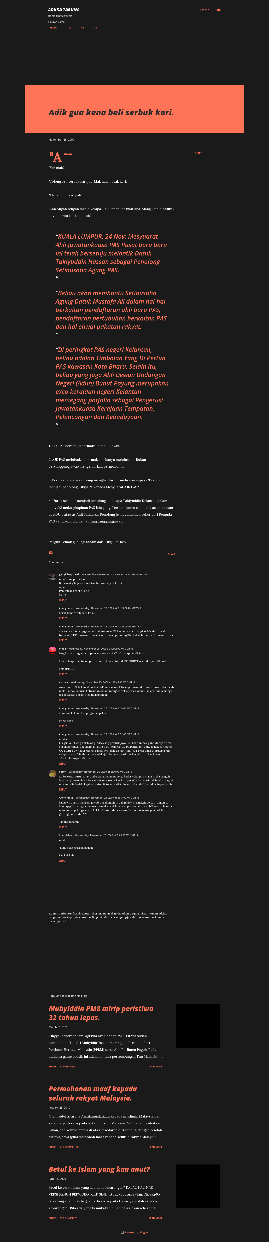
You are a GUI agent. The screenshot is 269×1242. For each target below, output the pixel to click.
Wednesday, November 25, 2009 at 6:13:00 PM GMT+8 (107, 797)
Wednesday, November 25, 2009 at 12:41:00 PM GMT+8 (108, 626)
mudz (62, 648)
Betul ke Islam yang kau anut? (99, 1169)
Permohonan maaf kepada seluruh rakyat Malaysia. (93, 1093)
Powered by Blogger (134, 1232)
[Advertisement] (134, 56)
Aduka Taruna (64, 9)
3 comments (68, 1066)
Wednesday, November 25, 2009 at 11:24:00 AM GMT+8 (108, 608)
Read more (156, 1066)
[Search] (204, 10)
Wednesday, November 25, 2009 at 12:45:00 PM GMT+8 (103, 682)
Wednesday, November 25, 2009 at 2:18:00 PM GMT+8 (107, 708)
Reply (63, 600)
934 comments (69, 1147)
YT (93, 27)
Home (51, 27)
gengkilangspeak (69, 574)
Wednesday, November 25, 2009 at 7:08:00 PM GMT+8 (106, 835)
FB (80, 27)
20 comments (68, 1218)
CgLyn (62, 771)
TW (67, 27)
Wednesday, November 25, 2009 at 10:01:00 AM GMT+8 (114, 574)
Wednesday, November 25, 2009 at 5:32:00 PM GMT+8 (107, 734)
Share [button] (198, 153)
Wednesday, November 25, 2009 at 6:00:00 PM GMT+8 (100, 771)
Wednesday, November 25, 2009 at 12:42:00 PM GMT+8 (101, 648)
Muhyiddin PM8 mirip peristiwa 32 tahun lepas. (101, 1013)
